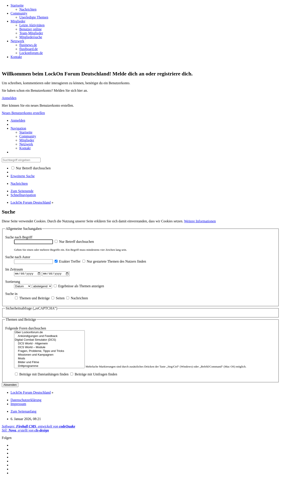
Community (19, 13)
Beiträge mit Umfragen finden (93, 375)
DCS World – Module (49, 348)
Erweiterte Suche (23, 176)
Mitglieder (18, 21)
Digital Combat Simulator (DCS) (49, 340)
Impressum (18, 404)
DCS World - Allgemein (49, 344)
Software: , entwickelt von (38, 427)
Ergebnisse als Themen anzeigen (79, 286)
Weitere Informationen (200, 221)
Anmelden (9, 98)
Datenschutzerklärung (26, 400)
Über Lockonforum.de (49, 333)
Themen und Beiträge (32, 298)
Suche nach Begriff (18, 237)
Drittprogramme (49, 366)
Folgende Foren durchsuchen (25, 329)
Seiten (58, 298)
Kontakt (16, 57)
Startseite (17, 5)
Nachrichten (77, 298)
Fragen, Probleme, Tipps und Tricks (49, 351)
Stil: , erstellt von (25, 431)
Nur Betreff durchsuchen (31, 168)
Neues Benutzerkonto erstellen (23, 113)
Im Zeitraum (14, 269)
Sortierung (12, 282)
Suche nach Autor (17, 257)
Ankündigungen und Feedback (49, 336)
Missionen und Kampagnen (49, 355)
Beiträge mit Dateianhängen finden (41, 375)
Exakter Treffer (68, 261)
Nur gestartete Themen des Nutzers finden (114, 261)
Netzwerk (17, 41)
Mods (49, 359)
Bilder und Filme (49, 363)
